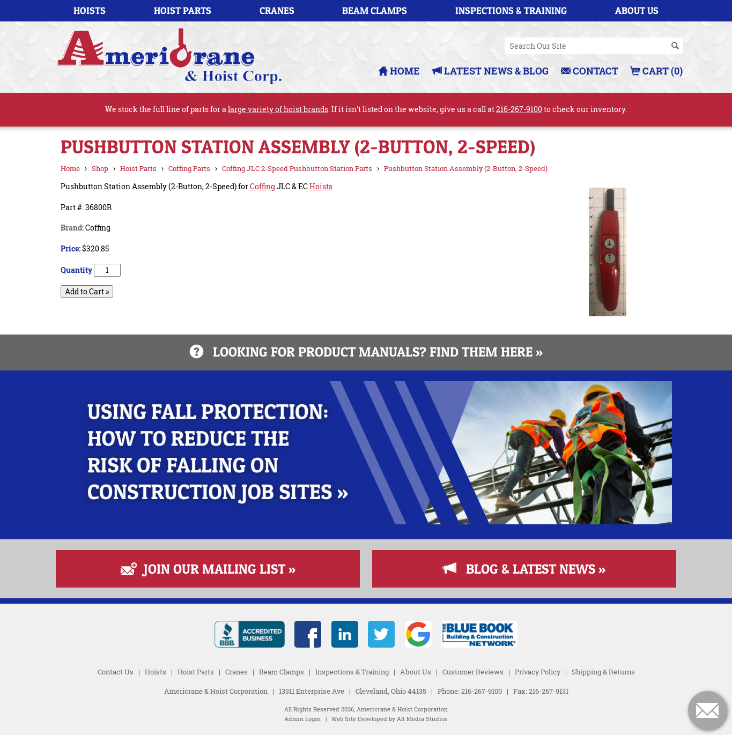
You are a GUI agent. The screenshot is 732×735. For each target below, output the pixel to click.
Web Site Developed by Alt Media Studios (389, 719)
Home (399, 70)
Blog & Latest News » (524, 569)
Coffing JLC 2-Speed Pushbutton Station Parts (297, 168)
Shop (100, 168)
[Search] (675, 46)
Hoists (89, 10)
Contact (589, 70)
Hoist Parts (182, 10)
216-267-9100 (519, 109)
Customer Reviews (473, 671)
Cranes (277, 10)
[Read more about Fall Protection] (366, 521)
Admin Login (302, 719)
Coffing (262, 186)
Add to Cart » (87, 291)
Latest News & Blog (490, 70)
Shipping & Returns (603, 671)
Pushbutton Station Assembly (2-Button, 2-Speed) (466, 168)
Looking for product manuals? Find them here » (366, 352)
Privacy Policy (537, 671)
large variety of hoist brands (278, 109)
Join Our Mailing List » (208, 569)
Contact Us (116, 671)
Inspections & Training (511, 10)
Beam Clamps (374, 10)
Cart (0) (657, 70)
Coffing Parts (189, 168)
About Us (637, 10)
